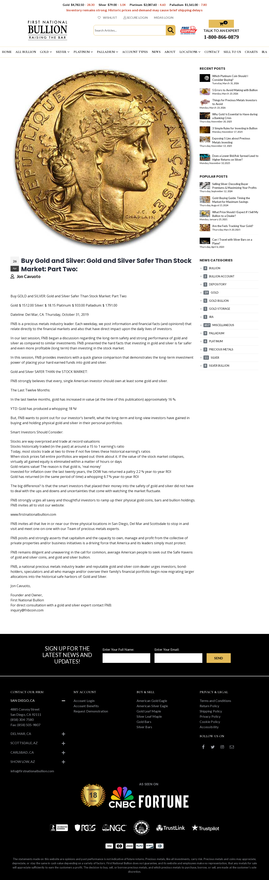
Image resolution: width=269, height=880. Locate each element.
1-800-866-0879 (221, 37)
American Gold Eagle (152, 701)
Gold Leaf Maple (149, 711)
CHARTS (251, 52)
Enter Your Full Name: (118, 649)
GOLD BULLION (216, 300)
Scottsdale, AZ (24, 743)
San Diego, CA (23, 700)
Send (218, 658)
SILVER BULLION (216, 365)
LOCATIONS (188, 52)
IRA (208, 317)
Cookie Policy (210, 722)
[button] (170, 30)
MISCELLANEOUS (218, 325)
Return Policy (209, 706)
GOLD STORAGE (216, 308)
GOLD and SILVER (31, 296)
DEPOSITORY (214, 284)
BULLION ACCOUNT (219, 276)
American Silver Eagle (152, 706)
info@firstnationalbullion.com (32, 771)
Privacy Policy (210, 716)
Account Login (84, 701)
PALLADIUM (106, 52)
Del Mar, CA (21, 734)
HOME (6, 52)
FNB (14, 323)
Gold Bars (144, 722)
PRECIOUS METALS (218, 349)
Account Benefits (86, 706)
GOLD (44, 52)
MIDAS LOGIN (163, 17)
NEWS (156, 52)
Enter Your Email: (166, 649)
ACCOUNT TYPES (135, 52)
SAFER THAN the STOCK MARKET (61, 371)
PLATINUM (82, 52)
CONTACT (212, 52)
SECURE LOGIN (135, 17)
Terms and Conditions (215, 701)
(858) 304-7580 (22, 719)
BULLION (211, 268)
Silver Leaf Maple (149, 716)
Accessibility (209, 727)
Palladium (93, 305)
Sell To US (232, 52)
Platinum (64, 305)
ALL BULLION (25, 52)
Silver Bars (144, 727)
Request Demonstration (91, 711)
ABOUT (169, 52)
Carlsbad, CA (22, 752)
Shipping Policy (211, 711)
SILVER (61, 52)
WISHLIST (107, 17)
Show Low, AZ (23, 761)
